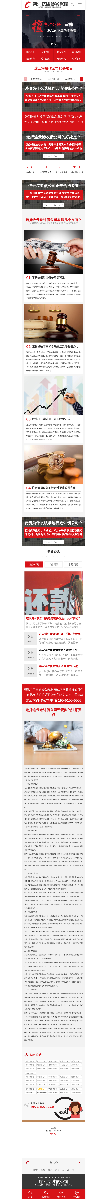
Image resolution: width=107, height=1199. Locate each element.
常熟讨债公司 (41, 1065)
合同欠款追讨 (71, 79)
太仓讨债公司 (64, 1065)
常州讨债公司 (52, 1061)
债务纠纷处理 (36, 79)
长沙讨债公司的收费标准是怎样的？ (64, 1093)
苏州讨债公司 (64, 1061)
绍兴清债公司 (41, 1089)
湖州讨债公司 (30, 1089)
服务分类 (30, 58)
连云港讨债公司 (53, 1068)
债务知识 (34, 564)
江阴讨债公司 (75, 1065)
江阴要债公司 (75, 1089)
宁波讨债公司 (52, 1089)
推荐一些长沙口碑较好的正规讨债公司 (30, 1093)
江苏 (62, 1170)
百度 (48, 1185)
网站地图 (38, 1185)
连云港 (70, 1170)
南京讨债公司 (30, 1061)
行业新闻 (53, 564)
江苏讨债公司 (30, 1073)
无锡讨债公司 (41, 1061)
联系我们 (77, 58)
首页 (43, 1170)
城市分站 (61, 58)
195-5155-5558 (53, 156)
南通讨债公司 (75, 1061)
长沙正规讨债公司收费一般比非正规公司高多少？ (53, 1093)
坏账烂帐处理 (53, 79)
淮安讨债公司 (75, 1068)
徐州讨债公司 (41, 1068)
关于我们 (45, 52)
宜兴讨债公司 (30, 1068)
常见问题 (73, 564)
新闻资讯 (77, 52)
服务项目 (61, 52)
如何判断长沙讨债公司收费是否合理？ (76, 1093)
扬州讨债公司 (30, 1065)
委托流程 (45, 58)
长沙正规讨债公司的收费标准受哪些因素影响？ (42, 1093)
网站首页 (30, 52)
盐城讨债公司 (64, 1068)
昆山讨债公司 (52, 1065)
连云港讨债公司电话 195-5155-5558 (53, 700)
